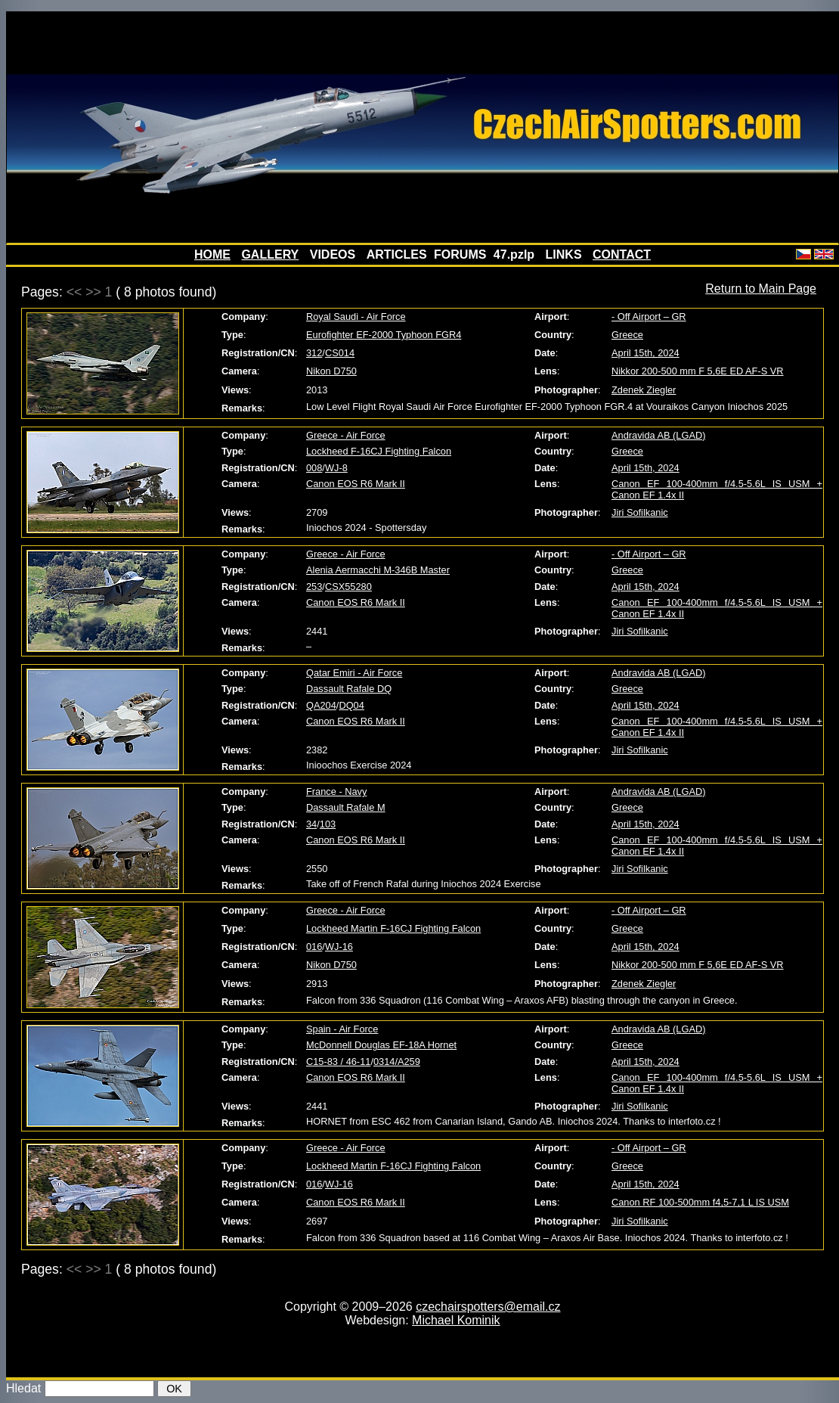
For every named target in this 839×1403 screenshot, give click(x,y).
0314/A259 (396, 1061)
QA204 (321, 705)
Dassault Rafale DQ (349, 688)
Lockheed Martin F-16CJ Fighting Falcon (393, 928)
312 (314, 353)
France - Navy (336, 791)
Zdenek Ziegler (643, 390)
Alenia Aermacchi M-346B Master (378, 570)
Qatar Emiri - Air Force (354, 672)
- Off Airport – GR (648, 316)
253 (314, 586)
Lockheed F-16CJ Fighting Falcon (378, 451)
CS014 (339, 353)
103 (328, 824)
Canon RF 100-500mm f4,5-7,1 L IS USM (700, 1202)
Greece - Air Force (345, 435)
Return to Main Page (760, 288)
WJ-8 (336, 467)
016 (314, 946)
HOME (212, 254)
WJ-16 (339, 946)
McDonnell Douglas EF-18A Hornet (381, 1045)
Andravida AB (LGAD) (658, 435)
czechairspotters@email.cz (488, 1306)
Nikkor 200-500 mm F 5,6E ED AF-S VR (697, 371)
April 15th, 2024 (645, 353)
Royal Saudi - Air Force (356, 316)
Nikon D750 (331, 371)
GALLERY (270, 254)
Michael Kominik (456, 1320)
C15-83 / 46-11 (338, 1061)
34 (311, 824)
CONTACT (622, 254)
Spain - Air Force (342, 1029)
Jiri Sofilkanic (639, 512)
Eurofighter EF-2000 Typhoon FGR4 (383, 334)
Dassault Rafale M (345, 807)
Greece (627, 334)
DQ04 (351, 705)
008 (314, 467)
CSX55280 (348, 586)
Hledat (23, 1388)
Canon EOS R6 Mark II (355, 483)
